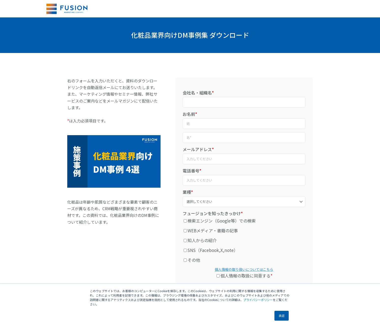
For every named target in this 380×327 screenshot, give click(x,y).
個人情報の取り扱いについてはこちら (244, 269)
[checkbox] (244, 240)
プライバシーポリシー (258, 300)
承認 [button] (282, 316)
